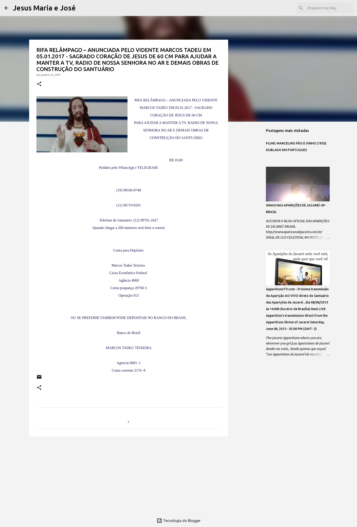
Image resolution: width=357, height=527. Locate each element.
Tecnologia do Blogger (179, 521)
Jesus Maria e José (44, 8)
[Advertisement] (128, 475)
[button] (39, 84)
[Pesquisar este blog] (329, 8)
